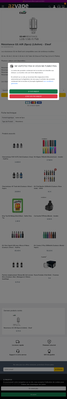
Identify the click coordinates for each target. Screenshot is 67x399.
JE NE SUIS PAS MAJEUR (33, 96)
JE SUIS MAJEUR (33, 91)
